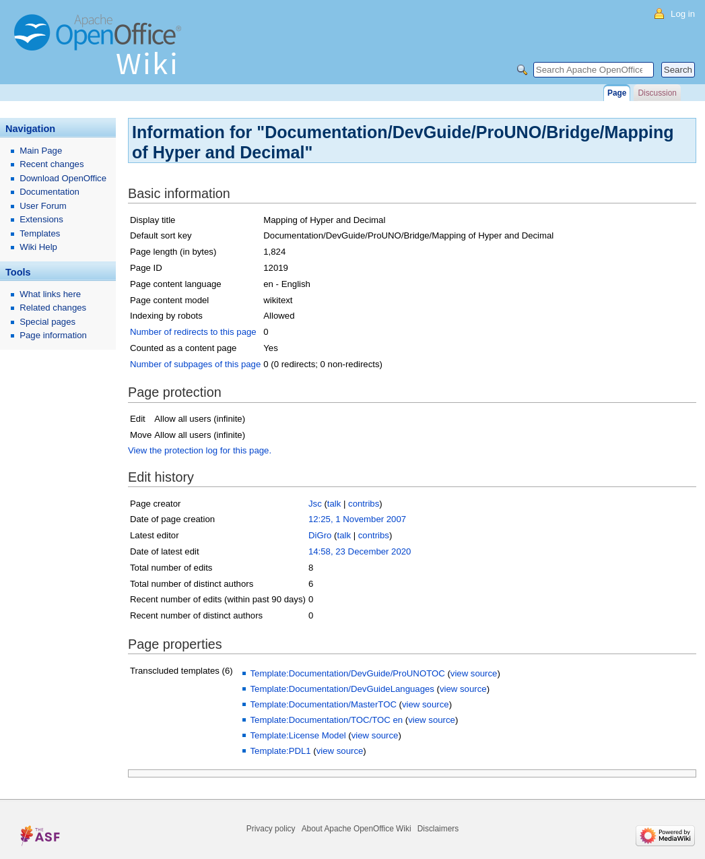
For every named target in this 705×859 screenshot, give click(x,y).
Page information (53, 335)
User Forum (43, 206)
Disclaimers (438, 828)
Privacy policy (271, 828)
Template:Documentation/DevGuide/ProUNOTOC (347, 673)
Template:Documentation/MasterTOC (323, 704)
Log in (683, 14)
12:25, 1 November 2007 (357, 519)
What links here (50, 294)
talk (334, 504)
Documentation (49, 192)
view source (474, 673)
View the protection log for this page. (199, 450)
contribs (363, 504)
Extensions (41, 219)
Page (616, 93)
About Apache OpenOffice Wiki (356, 828)
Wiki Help (38, 247)
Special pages (47, 322)
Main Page (41, 151)
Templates (40, 233)
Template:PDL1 (280, 751)
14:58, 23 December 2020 (359, 551)
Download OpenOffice (63, 178)
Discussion (657, 93)
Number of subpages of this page (195, 364)
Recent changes (51, 164)
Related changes (53, 308)
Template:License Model (297, 735)
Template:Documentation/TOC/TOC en (326, 720)
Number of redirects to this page (193, 332)
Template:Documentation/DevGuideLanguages (342, 689)
